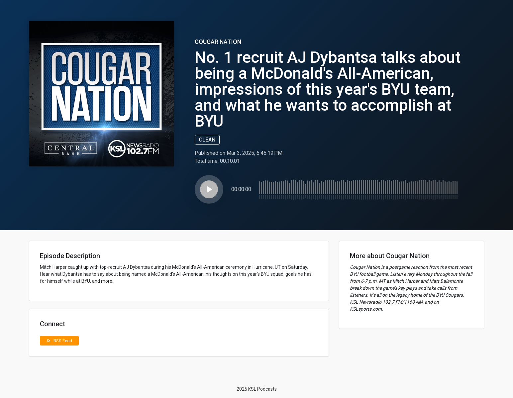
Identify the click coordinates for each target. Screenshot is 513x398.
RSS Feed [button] (59, 340)
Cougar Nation (218, 41)
